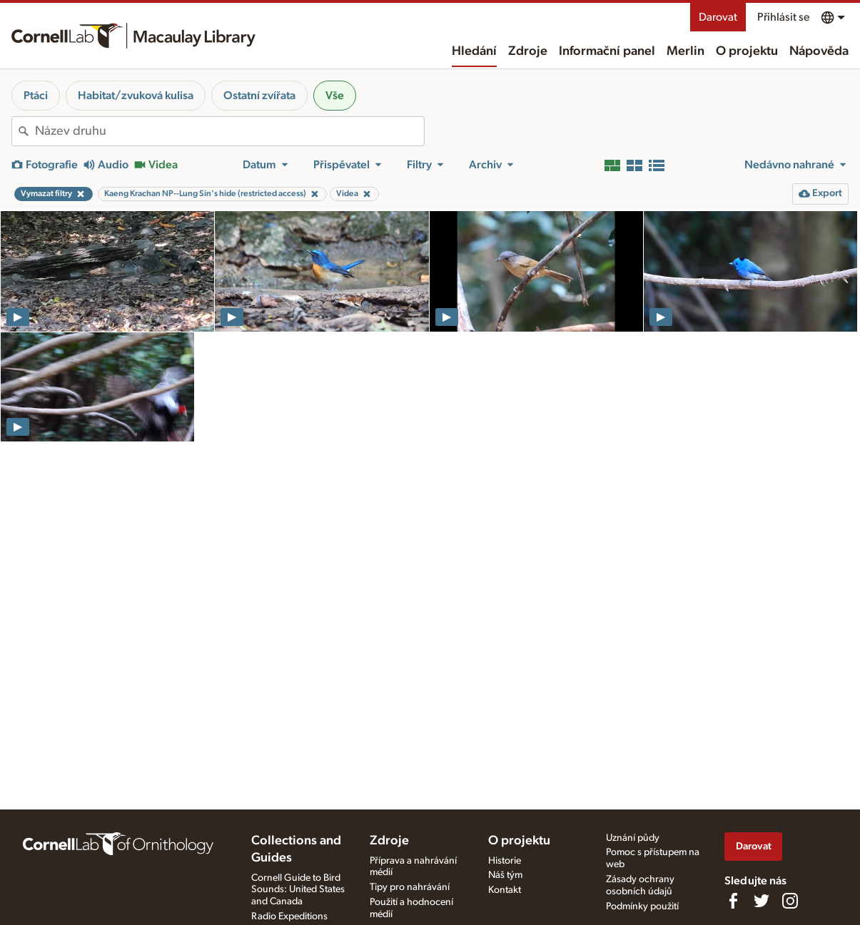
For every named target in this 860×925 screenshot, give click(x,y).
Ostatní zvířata (259, 95)
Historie (504, 861)
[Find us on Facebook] (733, 900)
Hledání (474, 51)
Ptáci (36, 95)
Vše (334, 95)
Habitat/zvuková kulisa (135, 95)
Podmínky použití (642, 906)
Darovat (718, 17)
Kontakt (504, 890)
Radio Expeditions (289, 916)
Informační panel (607, 51)
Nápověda (819, 51)
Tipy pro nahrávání (410, 887)
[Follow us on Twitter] (761, 900)
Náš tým (505, 875)
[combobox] (229, 131)
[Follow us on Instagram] (790, 900)
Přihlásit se (783, 17)
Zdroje (527, 51)
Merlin (685, 51)
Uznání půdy (632, 838)
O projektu (747, 51)
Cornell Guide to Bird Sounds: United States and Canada (298, 890)
